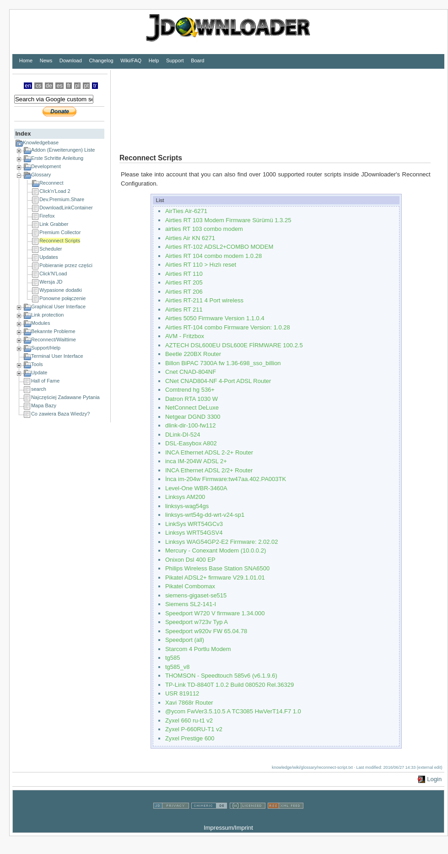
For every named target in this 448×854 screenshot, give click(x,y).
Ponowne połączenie (62, 298)
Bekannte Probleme (53, 331)
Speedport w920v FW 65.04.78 (206, 631)
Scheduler (50, 249)
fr (69, 85)
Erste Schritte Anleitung (57, 158)
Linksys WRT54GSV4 (193, 532)
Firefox (47, 216)
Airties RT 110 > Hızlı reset (200, 264)
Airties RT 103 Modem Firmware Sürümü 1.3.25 (228, 220)
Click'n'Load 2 (54, 191)
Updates (48, 257)
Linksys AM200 (185, 496)
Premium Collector (60, 232)
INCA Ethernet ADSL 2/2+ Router (209, 470)
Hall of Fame (45, 380)
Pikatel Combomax (190, 586)
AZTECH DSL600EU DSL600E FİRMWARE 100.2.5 (234, 345)
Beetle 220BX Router (193, 353)
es (60, 85)
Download (70, 60)
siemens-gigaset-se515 (196, 595)
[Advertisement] (154, 104)
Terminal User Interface (57, 356)
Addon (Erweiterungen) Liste (63, 150)
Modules (40, 323)
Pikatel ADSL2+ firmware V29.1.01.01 (215, 577)
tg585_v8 (177, 666)
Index (23, 133)
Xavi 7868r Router (189, 702)
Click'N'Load (53, 273)
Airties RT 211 (184, 309)
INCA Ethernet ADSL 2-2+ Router (209, 452)
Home (25, 60)
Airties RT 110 (184, 273)
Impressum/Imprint (228, 827)
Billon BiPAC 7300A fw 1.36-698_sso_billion (223, 363)
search (38, 389)
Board (197, 60)
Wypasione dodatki (60, 290)
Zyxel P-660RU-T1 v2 (193, 729)
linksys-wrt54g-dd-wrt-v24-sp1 (204, 514)
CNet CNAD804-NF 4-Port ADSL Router (218, 381)
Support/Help (45, 347)
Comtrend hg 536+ (190, 389)
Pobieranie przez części (65, 265)
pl (77, 85)
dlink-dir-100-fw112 (190, 425)
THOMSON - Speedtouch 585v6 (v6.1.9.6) (221, 675)
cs (38, 85)
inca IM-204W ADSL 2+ (196, 461)
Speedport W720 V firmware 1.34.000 (215, 613)
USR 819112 (182, 693)
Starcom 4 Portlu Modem (198, 649)
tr (95, 85)
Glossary (41, 174)
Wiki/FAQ (130, 60)
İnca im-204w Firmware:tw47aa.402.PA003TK (225, 479)
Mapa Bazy (43, 405)
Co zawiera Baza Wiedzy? (60, 413)
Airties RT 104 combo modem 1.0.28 (213, 255)
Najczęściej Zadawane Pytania (65, 397)
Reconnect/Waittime (53, 339)
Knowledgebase (41, 142)
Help (154, 60)
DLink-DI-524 (182, 434)
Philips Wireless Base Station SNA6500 (217, 568)
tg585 (172, 657)
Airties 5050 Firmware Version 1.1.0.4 (214, 318)
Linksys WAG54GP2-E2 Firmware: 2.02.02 (221, 541)
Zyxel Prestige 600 (190, 738)
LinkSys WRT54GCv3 (194, 523)
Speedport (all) (184, 639)
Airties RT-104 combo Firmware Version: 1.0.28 (227, 327)
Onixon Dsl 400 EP (190, 559)
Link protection (47, 315)
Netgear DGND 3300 (193, 416)
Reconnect (51, 183)
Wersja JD (51, 282)
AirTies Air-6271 (186, 211)
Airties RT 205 (184, 282)
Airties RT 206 (184, 291)
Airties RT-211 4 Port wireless (204, 300)
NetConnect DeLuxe (192, 407)
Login (434, 779)
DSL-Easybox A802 (191, 443)
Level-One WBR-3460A (196, 488)
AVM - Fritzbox (184, 336)
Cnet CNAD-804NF (190, 371)
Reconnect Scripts (59, 240)
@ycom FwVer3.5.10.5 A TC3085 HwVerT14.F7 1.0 (233, 711)
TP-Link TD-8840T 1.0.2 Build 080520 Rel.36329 (229, 684)
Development (46, 166)
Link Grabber (54, 224)
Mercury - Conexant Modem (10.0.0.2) (215, 550)
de (49, 85)
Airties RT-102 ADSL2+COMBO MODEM (219, 246)
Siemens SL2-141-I (190, 604)
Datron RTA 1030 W (191, 398)
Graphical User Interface (58, 306)
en (28, 85)
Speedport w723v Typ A (196, 622)
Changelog (101, 60)
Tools (37, 364)
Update (39, 372)
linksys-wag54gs (187, 506)
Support (175, 60)
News (46, 60)
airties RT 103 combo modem (204, 228)
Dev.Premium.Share (61, 199)
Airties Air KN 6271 (190, 238)
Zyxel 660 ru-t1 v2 (189, 720)
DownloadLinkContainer (66, 207)
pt (86, 85)
